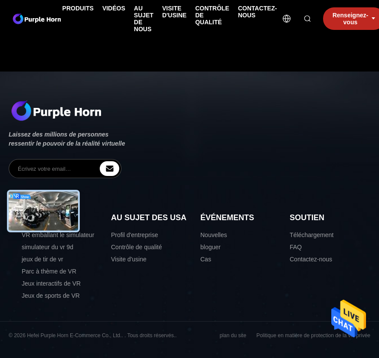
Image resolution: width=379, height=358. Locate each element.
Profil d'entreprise (134, 234)
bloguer (210, 247)
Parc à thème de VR (49, 271)
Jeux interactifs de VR (51, 283)
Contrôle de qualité (136, 247)
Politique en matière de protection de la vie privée (313, 335)
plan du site (232, 335)
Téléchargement (311, 234)
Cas (205, 259)
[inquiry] (109, 168)
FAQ (296, 247)
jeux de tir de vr (42, 259)
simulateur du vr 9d (47, 247)
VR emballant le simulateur (58, 234)
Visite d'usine (129, 259)
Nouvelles (213, 234)
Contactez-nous (311, 259)
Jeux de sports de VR (51, 295)
